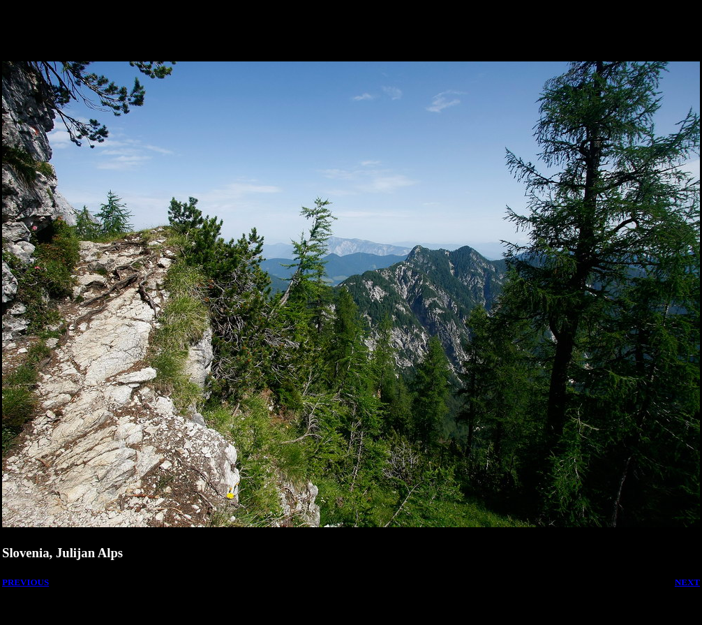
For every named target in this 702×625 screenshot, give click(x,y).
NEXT (687, 582)
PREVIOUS (25, 582)
